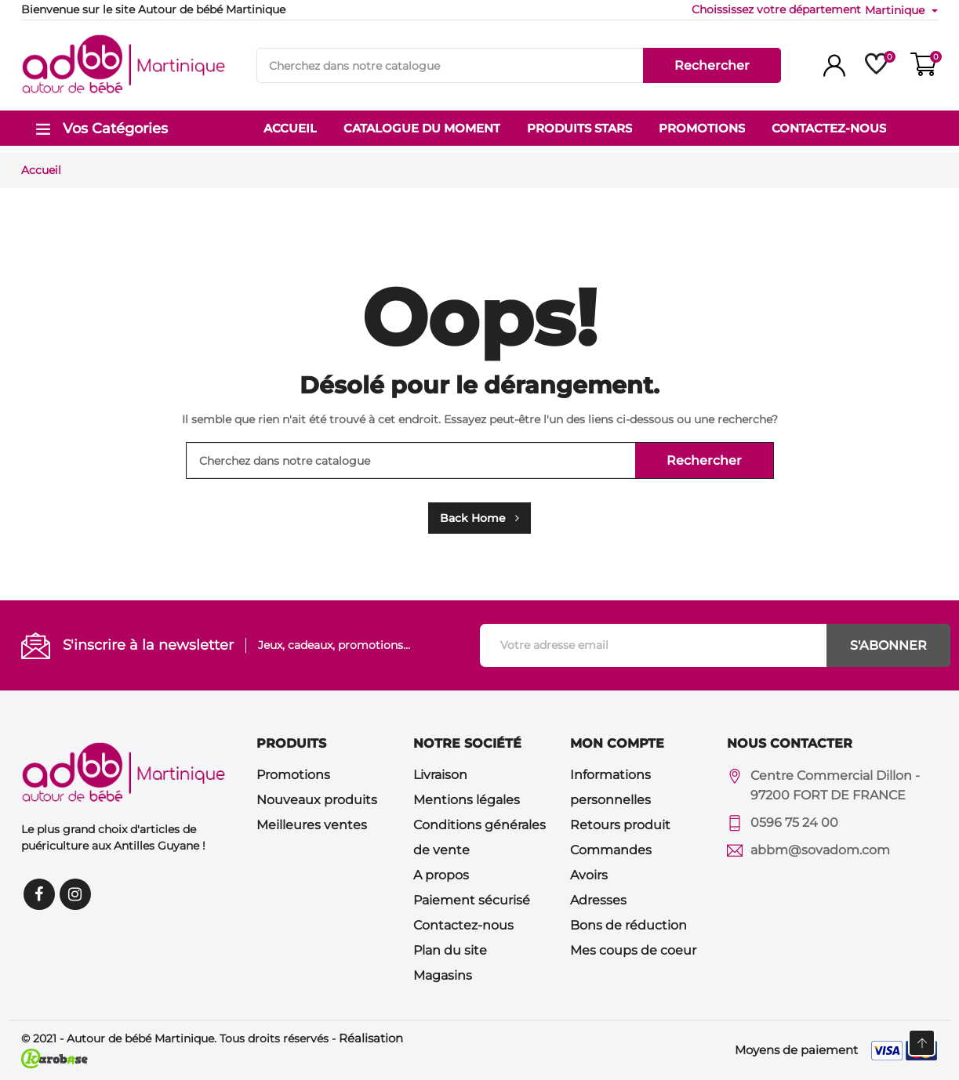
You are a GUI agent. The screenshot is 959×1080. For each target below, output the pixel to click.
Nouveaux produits (316, 799)
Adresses (598, 900)
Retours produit (620, 824)
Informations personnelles (610, 787)
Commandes (611, 850)
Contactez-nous (463, 925)
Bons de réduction (628, 925)
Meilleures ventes (311, 824)
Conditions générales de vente (479, 837)
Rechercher (712, 65)
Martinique (896, 10)
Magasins (442, 975)
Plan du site (450, 950)
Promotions (293, 774)
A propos (441, 875)
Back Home (479, 518)
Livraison (440, 774)
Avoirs (589, 875)
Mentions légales (466, 799)
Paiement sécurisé (471, 900)
